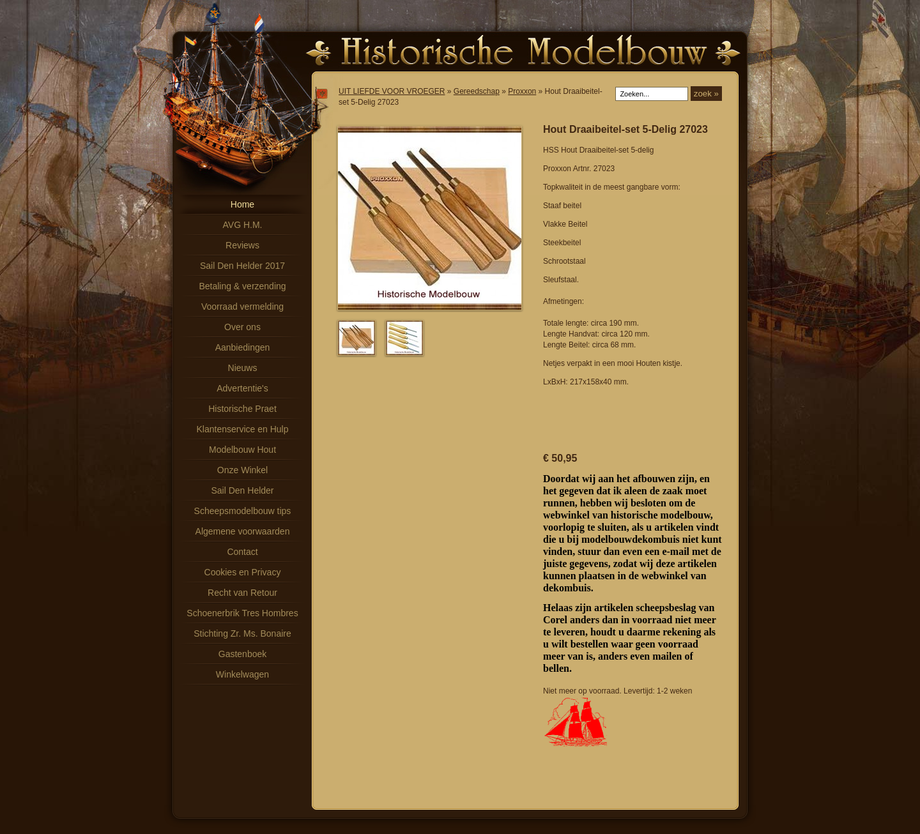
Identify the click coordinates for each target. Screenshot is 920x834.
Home (242, 204)
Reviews (242, 245)
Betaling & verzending (242, 286)
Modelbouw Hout (242, 449)
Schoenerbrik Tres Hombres (242, 613)
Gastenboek (242, 654)
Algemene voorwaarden (242, 531)
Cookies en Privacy (242, 572)
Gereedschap (477, 91)
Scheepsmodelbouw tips (242, 511)
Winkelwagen (242, 674)
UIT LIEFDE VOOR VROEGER (392, 91)
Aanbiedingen (242, 347)
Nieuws (242, 368)
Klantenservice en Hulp (243, 429)
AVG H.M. (243, 225)
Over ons (242, 327)
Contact (242, 552)
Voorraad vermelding (242, 306)
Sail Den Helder (242, 490)
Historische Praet (242, 409)
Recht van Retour (242, 593)
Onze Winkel (242, 470)
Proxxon (522, 91)
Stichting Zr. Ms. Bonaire (242, 633)
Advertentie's (242, 388)
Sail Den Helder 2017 (242, 266)
